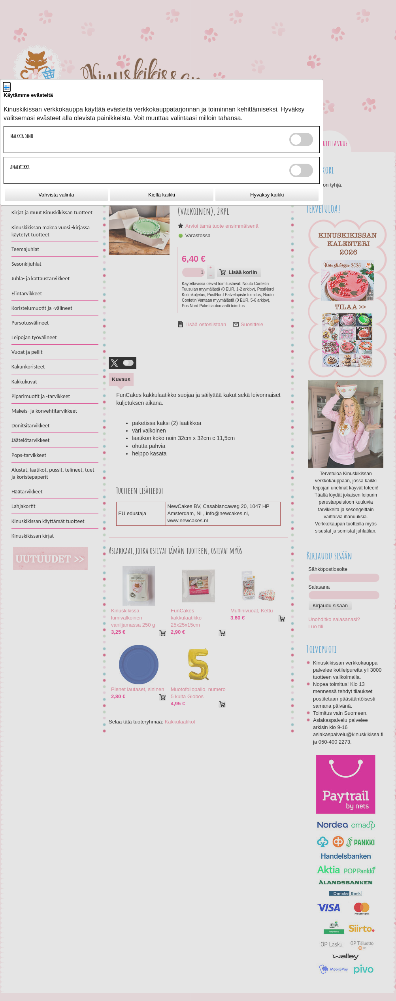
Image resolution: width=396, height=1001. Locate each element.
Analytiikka (20, 167)
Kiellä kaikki (161, 195)
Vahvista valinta (56, 195)
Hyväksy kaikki (267, 195)
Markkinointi (21, 136)
